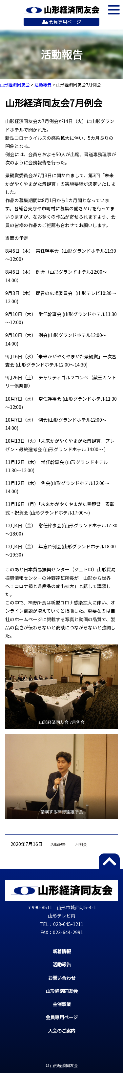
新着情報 (61, 951)
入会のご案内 (61, 1030)
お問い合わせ (61, 977)
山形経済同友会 (61, 10)
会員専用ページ (61, 21)
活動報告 (58, 844)
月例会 (81, 844)
